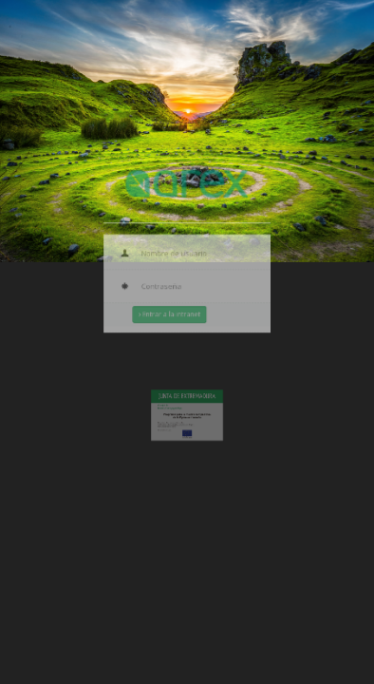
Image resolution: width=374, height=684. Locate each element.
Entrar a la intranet (172, 311)
